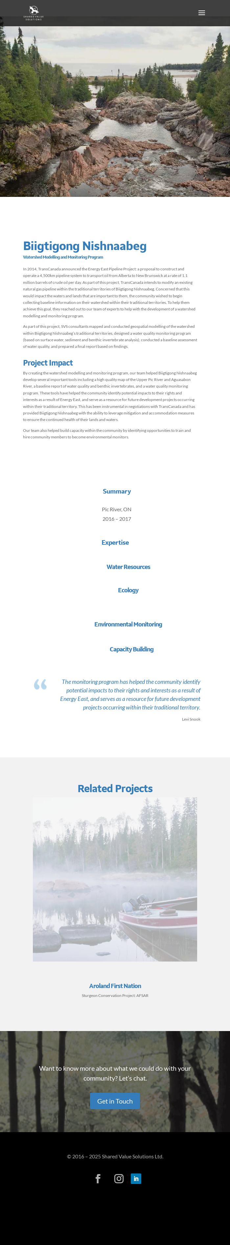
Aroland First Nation (115, 986)
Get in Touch (115, 1101)
